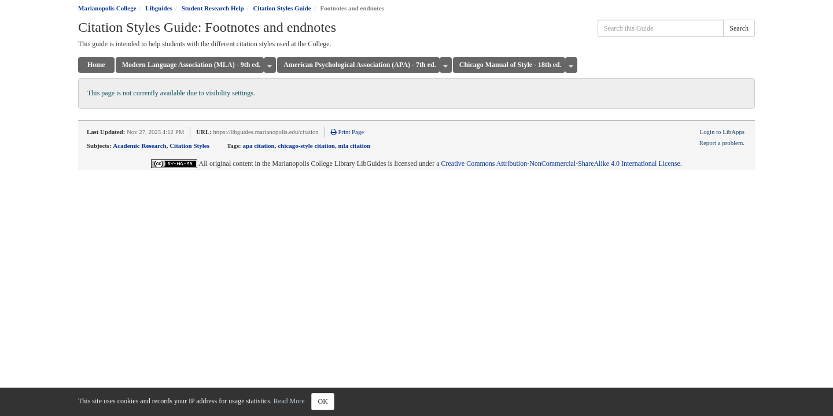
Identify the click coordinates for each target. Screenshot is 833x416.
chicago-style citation (306, 145)
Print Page (347, 131)
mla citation (354, 145)
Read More (289, 401)
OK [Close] (322, 402)
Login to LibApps (722, 131)
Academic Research (139, 145)
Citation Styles (189, 145)
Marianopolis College (107, 8)
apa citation (258, 145)
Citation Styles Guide (282, 8)
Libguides (158, 8)
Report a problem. (721, 142)
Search (739, 28)
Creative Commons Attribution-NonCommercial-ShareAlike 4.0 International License (560, 163)
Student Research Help (213, 8)
